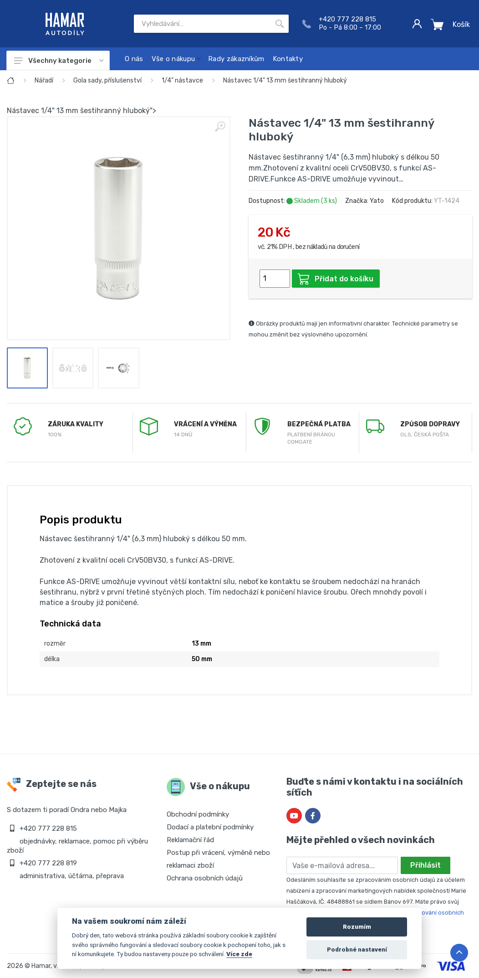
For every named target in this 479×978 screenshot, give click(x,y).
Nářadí (44, 80)
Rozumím (357, 926)
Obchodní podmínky (198, 814)
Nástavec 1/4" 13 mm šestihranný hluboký (285, 80)
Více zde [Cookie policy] (239, 953)
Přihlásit (425, 865)
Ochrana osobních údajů (205, 878)
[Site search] (202, 24)
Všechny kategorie (58, 61)
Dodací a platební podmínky (210, 827)
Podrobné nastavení (357, 949)
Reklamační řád (190, 840)
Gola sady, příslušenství (107, 80)
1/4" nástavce (182, 80)
